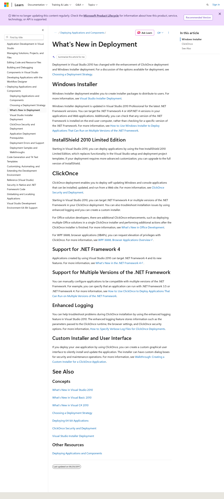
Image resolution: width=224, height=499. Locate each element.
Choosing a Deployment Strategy (72, 74)
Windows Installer (192, 39)
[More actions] (169, 32)
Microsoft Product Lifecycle (101, 15)
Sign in (216, 4)
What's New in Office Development (142, 227)
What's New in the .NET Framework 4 (118, 263)
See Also (186, 48)
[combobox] (24, 37)
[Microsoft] (6, 4)
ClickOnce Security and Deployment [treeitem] (22, 126)
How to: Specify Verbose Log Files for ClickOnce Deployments (127, 329)
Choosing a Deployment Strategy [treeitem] (28, 105)
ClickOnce (187, 43)
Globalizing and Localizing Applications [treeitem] (21, 196)
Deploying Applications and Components (82, 32)
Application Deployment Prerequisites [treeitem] (23, 136)
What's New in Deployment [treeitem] (25, 110)
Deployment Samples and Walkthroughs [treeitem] (23, 150)
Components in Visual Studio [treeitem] (22, 72)
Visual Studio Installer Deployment (100, 98)
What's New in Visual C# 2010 (70, 405)
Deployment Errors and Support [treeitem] (27, 142)
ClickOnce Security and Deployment (74, 428)
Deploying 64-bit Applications (70, 420)
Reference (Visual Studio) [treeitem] (20, 180)
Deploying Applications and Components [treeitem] (24, 98)
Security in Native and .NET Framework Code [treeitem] (21, 187)
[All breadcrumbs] (55, 32)
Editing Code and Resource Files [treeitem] (24, 62)
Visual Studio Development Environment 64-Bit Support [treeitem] (22, 205)
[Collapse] (43, 30)
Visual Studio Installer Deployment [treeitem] (21, 117)
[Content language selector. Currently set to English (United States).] (20, 494)
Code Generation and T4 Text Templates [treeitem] (22, 159)
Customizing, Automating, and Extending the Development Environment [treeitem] (23, 170)
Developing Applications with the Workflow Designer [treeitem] (24, 79)
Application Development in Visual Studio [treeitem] (25, 46)
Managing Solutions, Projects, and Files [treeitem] (25, 55)
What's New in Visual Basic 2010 (72, 397)
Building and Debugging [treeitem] (20, 67)
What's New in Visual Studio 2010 (72, 390)
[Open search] (207, 5)
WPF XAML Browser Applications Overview (124, 240)
